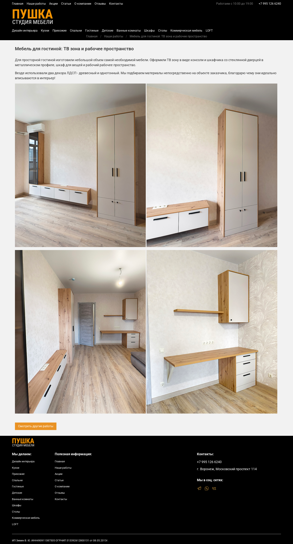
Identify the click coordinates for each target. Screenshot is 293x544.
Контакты (116, 3)
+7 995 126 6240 (270, 3)
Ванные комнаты (129, 30)
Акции (53, 3)
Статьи (66, 3)
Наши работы (36, 3)
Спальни (76, 30)
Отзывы (100, 3)
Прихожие (60, 30)
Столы (162, 30)
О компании (82, 3)
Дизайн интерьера (25, 30)
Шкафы (149, 30)
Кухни (45, 30)
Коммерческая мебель (186, 30)
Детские (107, 30)
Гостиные (91, 30)
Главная (17, 3)
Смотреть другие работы (35, 426)
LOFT (209, 30)
